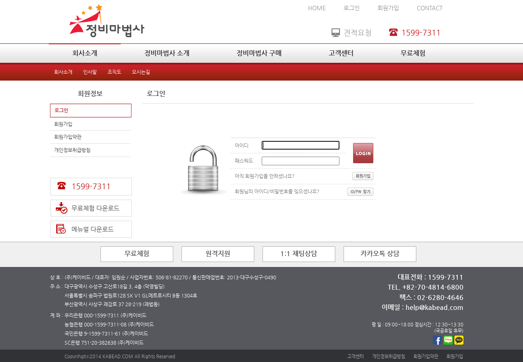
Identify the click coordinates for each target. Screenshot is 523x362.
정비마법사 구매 (259, 53)
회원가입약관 (67, 137)
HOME (317, 8)
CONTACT (430, 8)
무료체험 (413, 53)
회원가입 (388, 8)
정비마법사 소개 (166, 53)
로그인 (352, 8)
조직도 (114, 72)
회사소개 (84, 53)
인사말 (90, 72)
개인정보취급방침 (72, 150)
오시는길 (141, 72)
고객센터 (341, 53)
